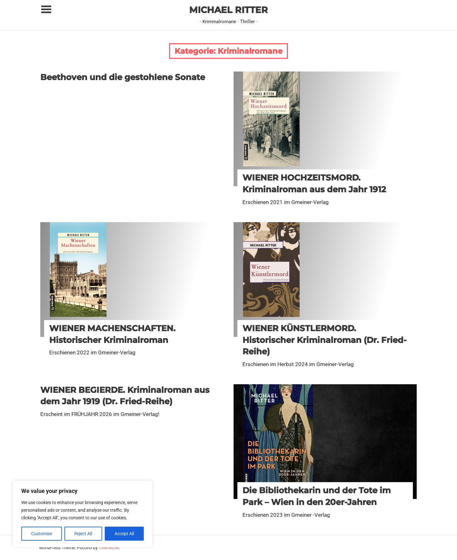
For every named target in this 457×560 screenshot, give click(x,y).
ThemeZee (109, 547)
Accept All (124, 533)
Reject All (83, 533)
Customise (41, 533)
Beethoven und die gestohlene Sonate (122, 77)
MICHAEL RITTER (228, 9)
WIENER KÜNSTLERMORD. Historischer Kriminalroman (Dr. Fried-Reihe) (324, 340)
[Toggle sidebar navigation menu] (46, 9)
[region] (82, 514)
